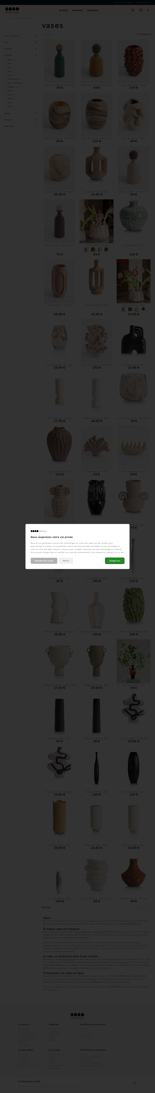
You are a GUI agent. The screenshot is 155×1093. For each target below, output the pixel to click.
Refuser (66, 561)
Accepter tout (114, 561)
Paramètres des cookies (44, 561)
